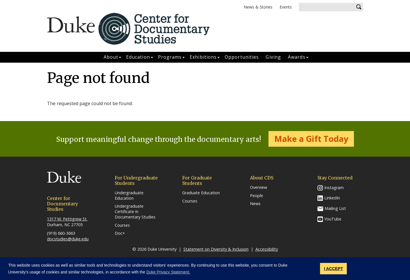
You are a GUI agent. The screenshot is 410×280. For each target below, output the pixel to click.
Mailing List (335, 208)
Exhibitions (203, 57)
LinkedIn (332, 198)
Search (358, 7)
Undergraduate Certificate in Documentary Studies (135, 211)
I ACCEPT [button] (333, 268)
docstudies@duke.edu (68, 239)
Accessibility (266, 249)
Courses (122, 225)
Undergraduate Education (129, 195)
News (255, 203)
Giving (273, 57)
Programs (170, 57)
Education (138, 57)
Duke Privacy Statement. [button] (168, 272)
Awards (297, 57)
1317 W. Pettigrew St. (67, 219)
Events (286, 7)
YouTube (332, 219)
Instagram (334, 187)
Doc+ (120, 233)
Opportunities (242, 57)
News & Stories (258, 7)
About (111, 57)
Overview (258, 187)
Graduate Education (201, 192)
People (256, 195)
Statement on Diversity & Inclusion (216, 249)
